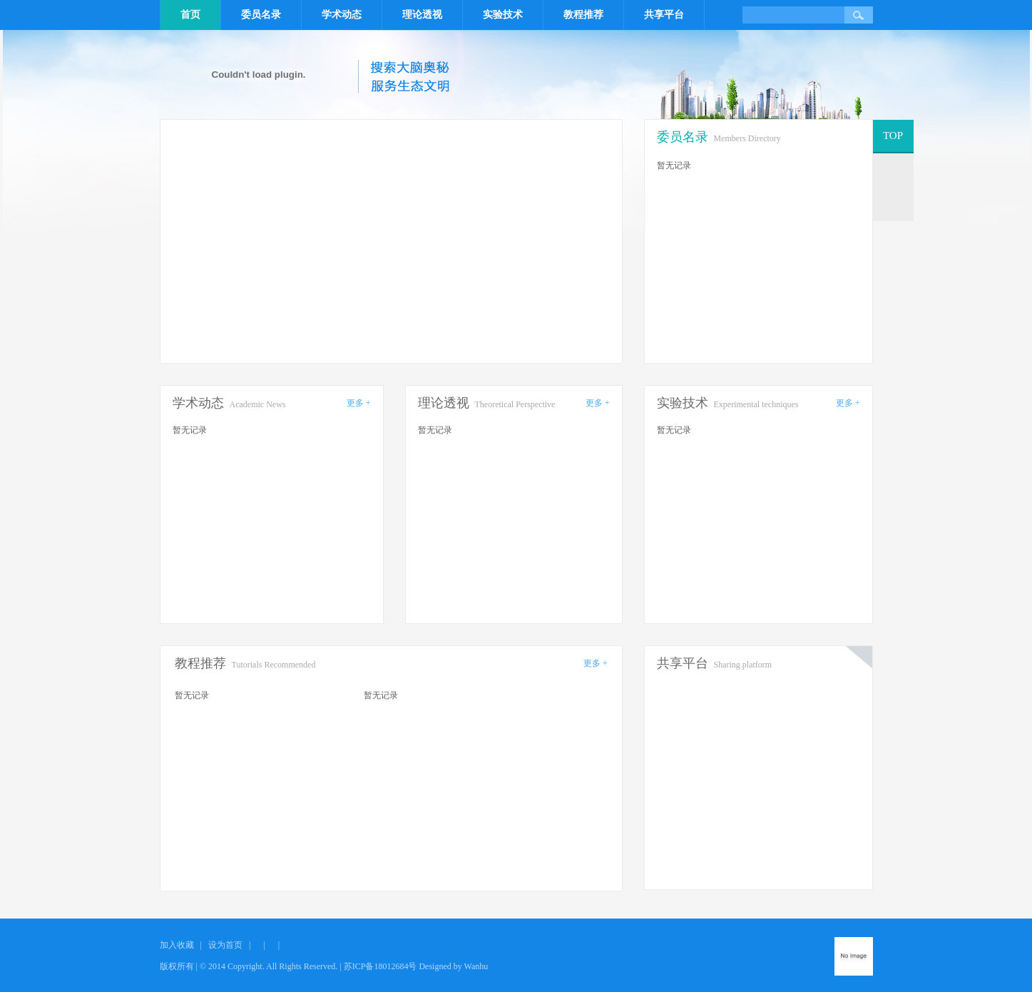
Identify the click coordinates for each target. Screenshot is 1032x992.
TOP (893, 135)
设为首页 (225, 945)
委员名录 (261, 14)
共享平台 (664, 14)
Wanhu (476, 966)
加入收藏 (177, 945)
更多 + (359, 403)
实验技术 (503, 14)
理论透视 (422, 14)
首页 (190, 14)
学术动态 (342, 14)
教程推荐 (583, 14)
